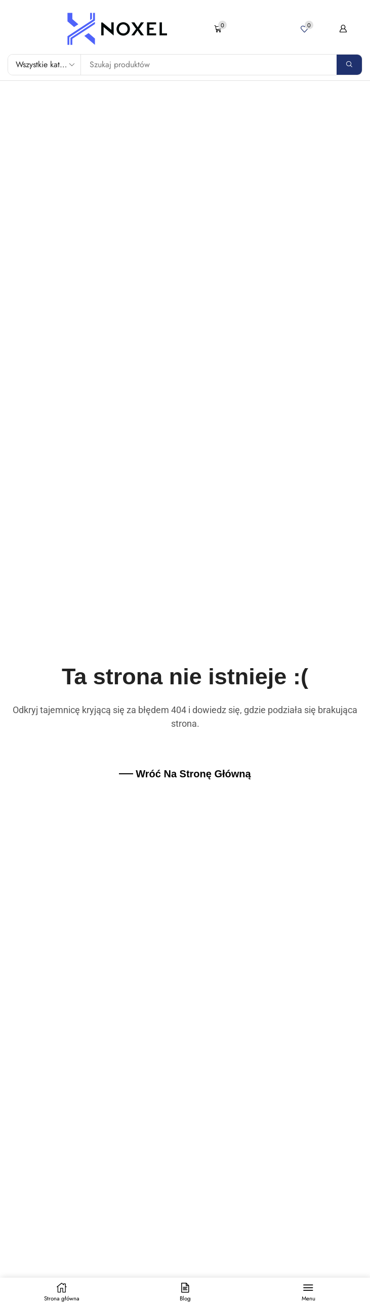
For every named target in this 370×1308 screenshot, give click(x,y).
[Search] (349, 65)
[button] (220, 29)
